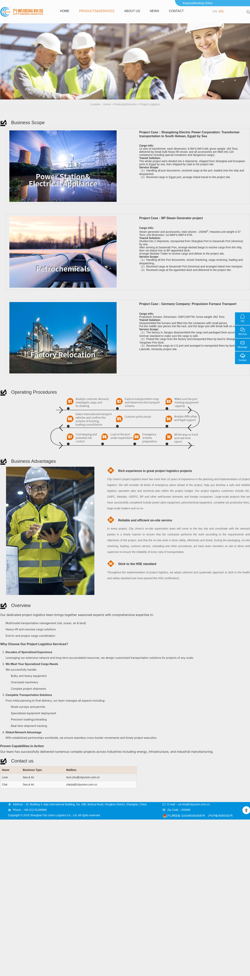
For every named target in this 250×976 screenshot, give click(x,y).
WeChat (242, 334)
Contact (176, 11)
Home (64, 11)
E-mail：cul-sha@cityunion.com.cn (188, 804)
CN (214, 11)
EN (221, 11)
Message (242, 347)
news (154, 11)
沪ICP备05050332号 (220, 815)
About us (132, 11)
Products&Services (96, 11)
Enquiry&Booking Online (197, 3)
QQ (242, 321)
